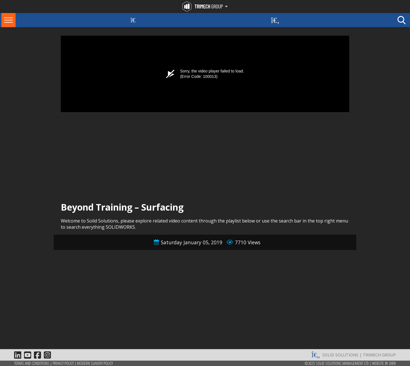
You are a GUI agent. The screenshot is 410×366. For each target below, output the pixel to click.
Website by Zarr (384, 363)
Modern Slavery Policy (95, 363)
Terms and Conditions (31, 363)
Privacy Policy (63, 363)
